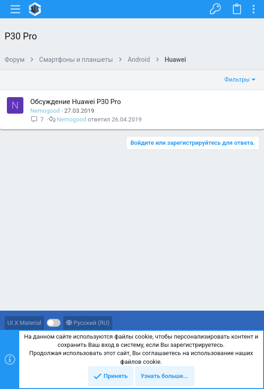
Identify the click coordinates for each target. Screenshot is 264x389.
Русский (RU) (88, 322)
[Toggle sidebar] (253, 9)
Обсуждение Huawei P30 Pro (75, 102)
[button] (16, 9)
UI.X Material (24, 322)
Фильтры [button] (237, 79)
